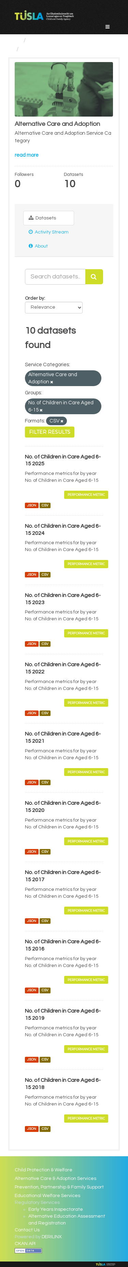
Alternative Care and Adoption (64, 49)
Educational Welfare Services (47, 1195)
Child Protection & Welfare (43, 1170)
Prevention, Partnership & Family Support (59, 1187)
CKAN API (25, 1243)
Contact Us (27, 1230)
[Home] (17, 40)
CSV (45, 505)
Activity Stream (49, 232)
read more (27, 155)
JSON (31, 505)
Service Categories (56, 40)
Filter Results (49, 432)
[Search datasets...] (55, 277)
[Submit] (94, 276)
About (38, 246)
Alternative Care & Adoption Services (55, 1178)
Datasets (42, 217)
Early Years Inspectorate (55, 1209)
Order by (34, 298)
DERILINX (52, 1236)
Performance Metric (86, 495)
